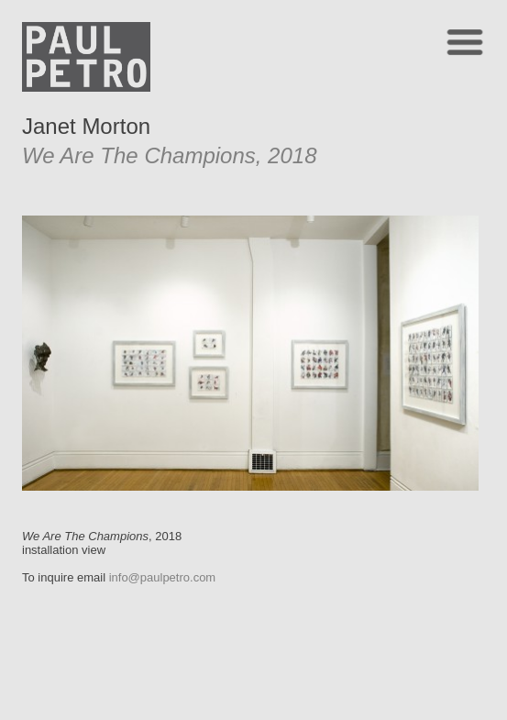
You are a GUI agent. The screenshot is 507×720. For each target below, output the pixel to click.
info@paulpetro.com (162, 577)
